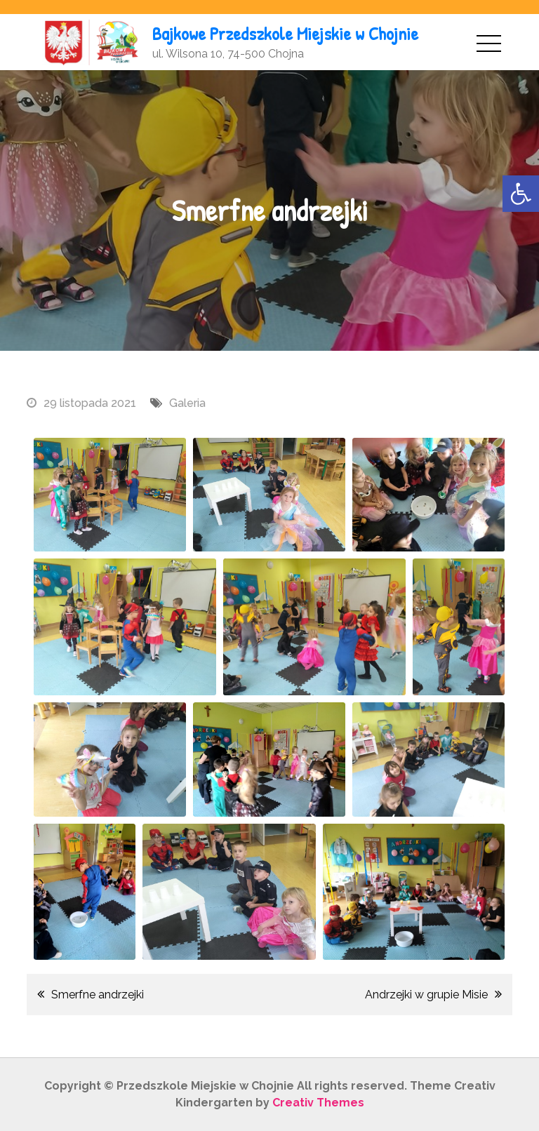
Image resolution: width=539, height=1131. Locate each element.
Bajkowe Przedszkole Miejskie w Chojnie (285, 33)
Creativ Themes (318, 1102)
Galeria (187, 403)
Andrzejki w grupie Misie (426, 994)
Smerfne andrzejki (97, 994)
